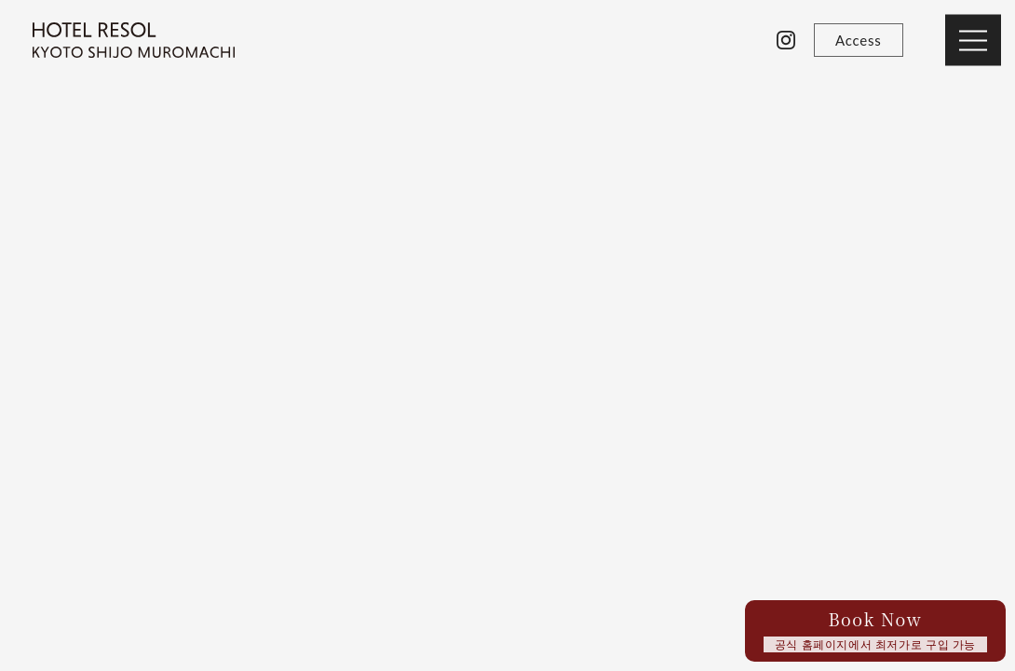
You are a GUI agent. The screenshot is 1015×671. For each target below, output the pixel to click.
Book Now (875, 629)
